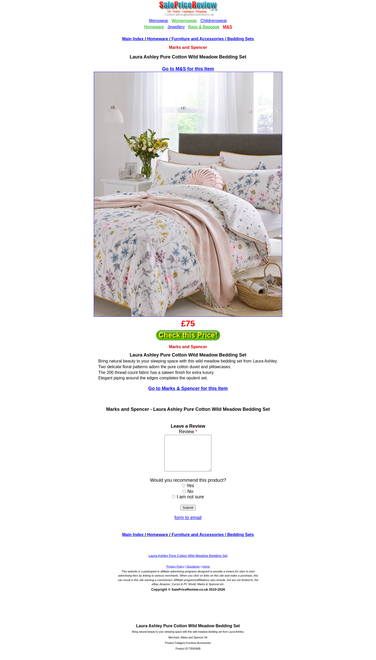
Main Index (133, 39)
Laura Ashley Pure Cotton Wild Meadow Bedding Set (188, 563)
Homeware (157, 39)
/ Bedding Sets (239, 39)
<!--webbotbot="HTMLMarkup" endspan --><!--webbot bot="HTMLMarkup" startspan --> (188, 18)
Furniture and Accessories (198, 39)
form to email (188, 524)
